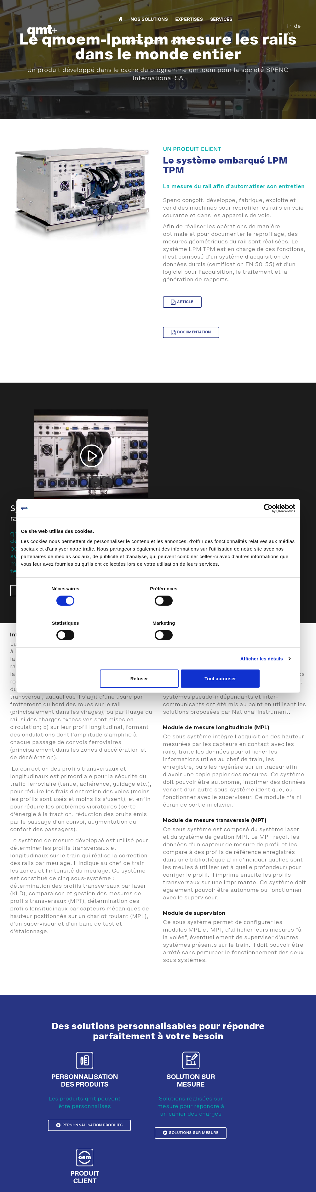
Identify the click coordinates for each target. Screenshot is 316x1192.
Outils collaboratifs (273, 1189)
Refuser (157, 661)
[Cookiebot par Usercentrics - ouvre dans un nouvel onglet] (267, 525)
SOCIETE (251, 11)
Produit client (245, 1043)
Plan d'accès (265, 1166)
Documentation (263, 307)
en (300, 10)
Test (176, 1134)
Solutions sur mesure (169, 1051)
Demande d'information (276, 1174)
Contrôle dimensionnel (196, 1126)
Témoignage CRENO (117, 1141)
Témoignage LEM (114, 1157)
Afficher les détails (261, 641)
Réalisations (109, 1126)
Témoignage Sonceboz (119, 1134)
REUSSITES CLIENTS (212, 11)
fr (282, 10)
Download (239, 1179)
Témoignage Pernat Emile (122, 1149)
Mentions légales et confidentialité (77, 1179)
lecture (183, 482)
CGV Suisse (265, 1179)
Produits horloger (190, 1141)
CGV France (294, 1179)
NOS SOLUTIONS (99, 11)
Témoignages (110, 1119)
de (290, 10)
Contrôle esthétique (193, 1119)
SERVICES (171, 11)
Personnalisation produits (90, 1028)
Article (182, 307)
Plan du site (212, 1179)
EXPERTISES (138, 11)
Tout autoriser (250, 661)
